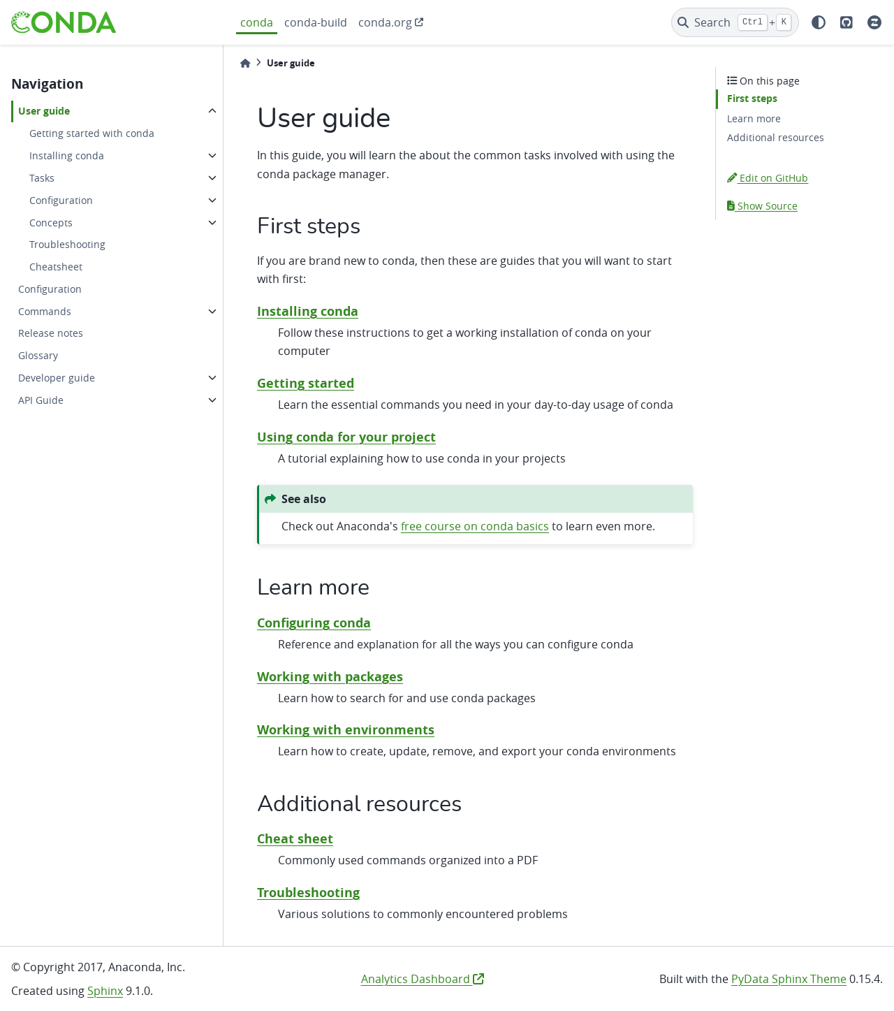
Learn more (754, 118)
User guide (44, 111)
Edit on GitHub (767, 177)
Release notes (50, 333)
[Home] (245, 63)
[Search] (735, 22)
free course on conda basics (475, 526)
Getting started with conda (91, 133)
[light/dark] (818, 22)
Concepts (51, 222)
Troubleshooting (67, 244)
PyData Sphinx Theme (789, 979)
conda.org (385, 22)
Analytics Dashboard (422, 979)
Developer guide (56, 377)
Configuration (61, 200)
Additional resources (775, 137)
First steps (752, 99)
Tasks (41, 177)
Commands (44, 311)
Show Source (762, 205)
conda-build (315, 22)
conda (256, 22)
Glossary (38, 355)
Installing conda (66, 155)
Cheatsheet (55, 266)
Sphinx (105, 990)
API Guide (41, 400)
